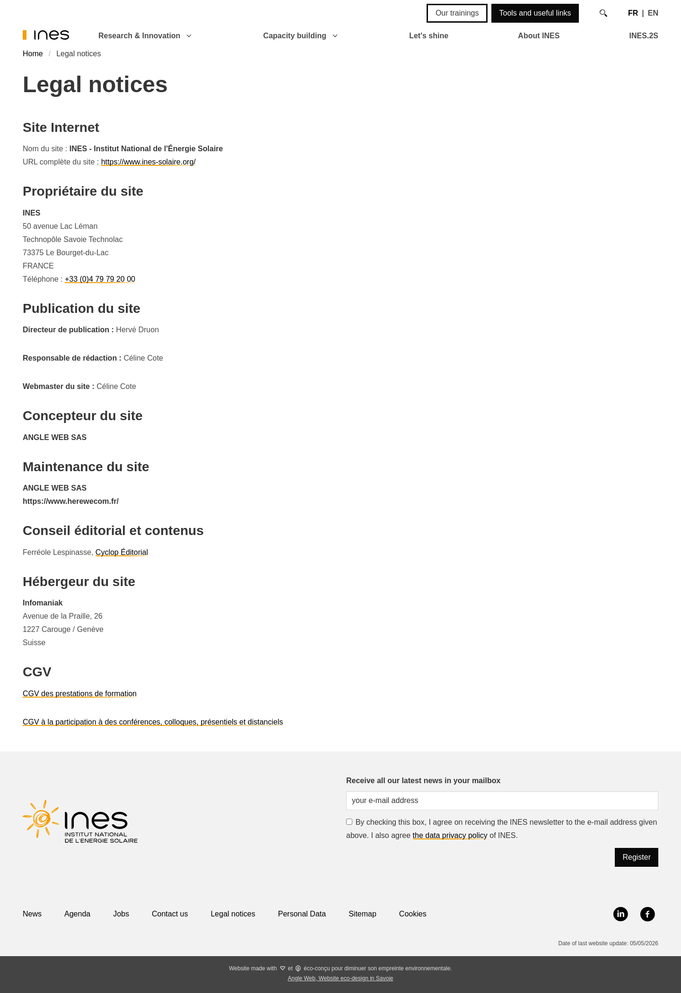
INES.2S (643, 36)
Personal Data (302, 914)
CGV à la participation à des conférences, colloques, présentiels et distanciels (153, 722)
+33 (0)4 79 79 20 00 (100, 279)
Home (33, 54)
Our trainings (457, 13)
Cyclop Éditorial (122, 552)
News (32, 914)
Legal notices (232, 914)
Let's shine (428, 36)
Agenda (77, 914)
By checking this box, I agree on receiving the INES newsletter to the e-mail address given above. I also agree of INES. (501, 828)
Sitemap (362, 914)
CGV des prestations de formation (80, 694)
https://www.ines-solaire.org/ (148, 162)
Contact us (170, 914)
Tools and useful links (535, 13)
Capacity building (294, 36)
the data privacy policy (450, 835)
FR (633, 13)
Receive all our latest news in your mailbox (423, 781)
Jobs (121, 914)
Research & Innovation (139, 36)
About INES (538, 36)
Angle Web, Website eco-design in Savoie (340, 978)
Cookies (413, 914)
